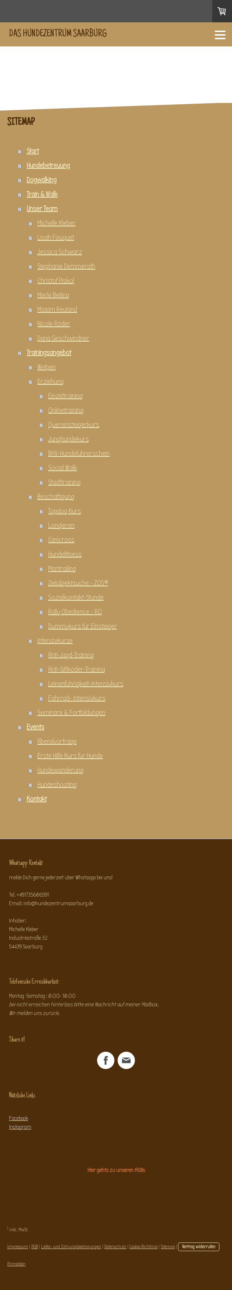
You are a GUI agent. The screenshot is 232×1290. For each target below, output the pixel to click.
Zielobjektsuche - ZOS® (78, 583)
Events (35, 727)
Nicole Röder (53, 324)
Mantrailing (62, 568)
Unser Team (42, 208)
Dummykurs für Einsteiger (82, 626)
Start (33, 151)
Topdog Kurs (64, 511)
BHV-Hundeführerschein (79, 453)
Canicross (61, 540)
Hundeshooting (57, 784)
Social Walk (62, 468)
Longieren (61, 525)
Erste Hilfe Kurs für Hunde (70, 756)
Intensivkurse (55, 640)
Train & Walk (42, 194)
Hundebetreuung (48, 165)
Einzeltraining (65, 396)
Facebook (18, 1118)
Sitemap (168, 1246)
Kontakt (37, 799)
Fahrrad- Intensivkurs (76, 698)
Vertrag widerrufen (198, 1246)
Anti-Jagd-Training (71, 655)
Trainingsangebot (49, 352)
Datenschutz (115, 1246)
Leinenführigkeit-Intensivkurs (85, 684)
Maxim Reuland (57, 309)
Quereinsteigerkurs (73, 424)
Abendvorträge (57, 741)
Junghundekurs (68, 439)
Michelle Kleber (56, 223)
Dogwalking (41, 180)
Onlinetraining (65, 410)
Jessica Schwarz (59, 252)
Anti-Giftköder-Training (76, 669)
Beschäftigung (55, 496)
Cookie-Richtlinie (143, 1246)
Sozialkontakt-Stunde (76, 597)
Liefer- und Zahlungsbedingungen (71, 1246)
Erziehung (50, 381)
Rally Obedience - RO (75, 612)
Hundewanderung (60, 770)
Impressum (17, 1246)
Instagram (20, 1127)
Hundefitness (65, 554)
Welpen (46, 367)
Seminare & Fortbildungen (71, 712)
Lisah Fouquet (55, 237)
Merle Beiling (53, 295)
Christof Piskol (55, 280)
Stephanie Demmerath (66, 266)
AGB (34, 1246)
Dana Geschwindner (63, 338)
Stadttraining (64, 482)
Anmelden (16, 1264)
